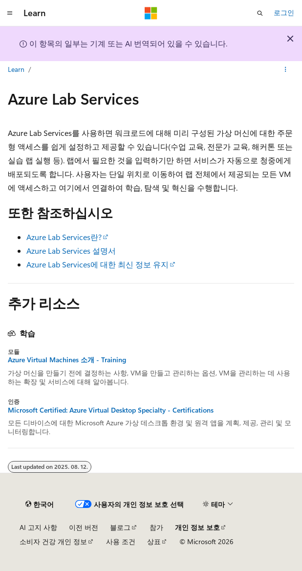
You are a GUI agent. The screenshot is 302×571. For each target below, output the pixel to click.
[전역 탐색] (10, 13)
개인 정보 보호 (197, 527)
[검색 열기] (260, 13)
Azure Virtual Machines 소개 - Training (67, 359)
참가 (156, 527)
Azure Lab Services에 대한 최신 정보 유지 (97, 264)
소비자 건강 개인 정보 (53, 541)
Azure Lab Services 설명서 (71, 250)
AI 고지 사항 (38, 527)
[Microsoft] (151, 13)
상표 (154, 541)
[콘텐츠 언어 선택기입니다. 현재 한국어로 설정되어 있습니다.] (40, 504)
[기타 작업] (285, 70)
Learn (16, 69)
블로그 (120, 527)
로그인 (284, 12)
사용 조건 (120, 541)
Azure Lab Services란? (64, 237)
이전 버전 (83, 527)
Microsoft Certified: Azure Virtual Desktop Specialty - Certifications (111, 410)
